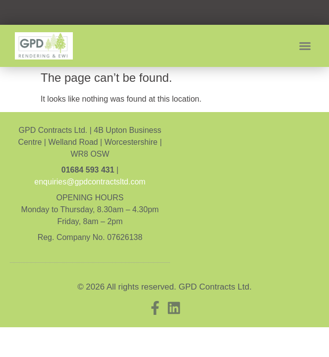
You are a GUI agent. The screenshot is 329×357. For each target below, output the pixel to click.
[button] (305, 46)
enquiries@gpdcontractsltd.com (89, 182)
